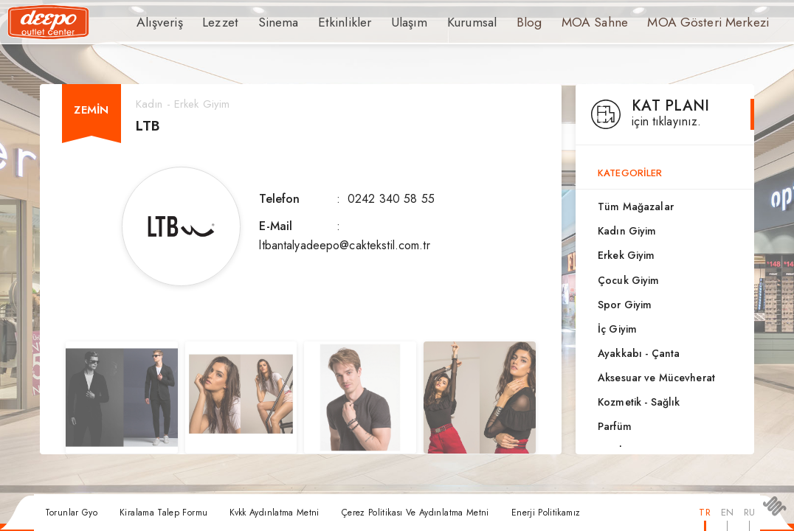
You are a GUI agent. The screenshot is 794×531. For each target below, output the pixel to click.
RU (749, 512)
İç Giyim (617, 329)
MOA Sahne (560, 22)
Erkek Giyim (626, 255)
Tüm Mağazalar (636, 206)
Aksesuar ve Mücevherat (656, 377)
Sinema (267, 22)
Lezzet (213, 22)
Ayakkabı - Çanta (639, 353)
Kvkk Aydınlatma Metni (274, 512)
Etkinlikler (327, 22)
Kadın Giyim (627, 230)
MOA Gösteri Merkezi (663, 22)
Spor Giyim (625, 304)
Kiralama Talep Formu (163, 512)
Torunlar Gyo (71, 512)
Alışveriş (156, 22)
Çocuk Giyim (628, 280)
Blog (498, 22)
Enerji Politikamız (545, 512)
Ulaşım (385, 22)
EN (727, 512)
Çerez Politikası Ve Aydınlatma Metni (415, 512)
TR (704, 512)
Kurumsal (444, 22)
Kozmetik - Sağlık (639, 402)
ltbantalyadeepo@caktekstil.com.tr (344, 245)
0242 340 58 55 (391, 198)
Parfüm (615, 426)
